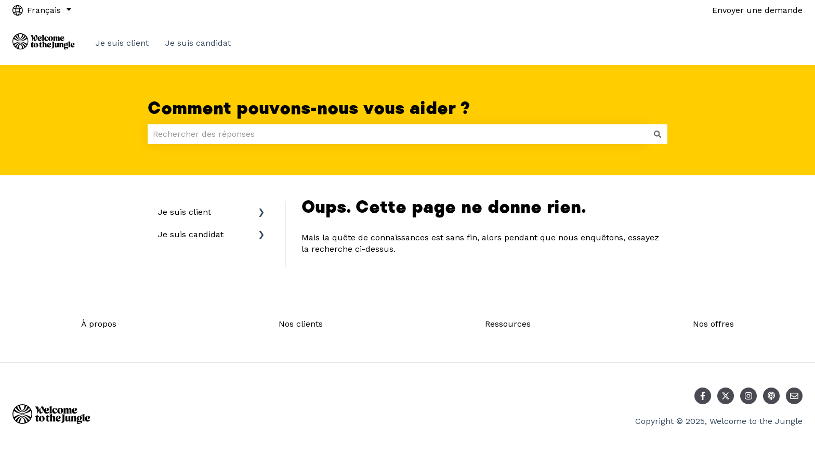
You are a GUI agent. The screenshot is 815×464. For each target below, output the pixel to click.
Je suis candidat (198, 43)
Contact (776, 43)
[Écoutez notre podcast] (771, 396)
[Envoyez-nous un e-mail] (794, 396)
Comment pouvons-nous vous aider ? (309, 109)
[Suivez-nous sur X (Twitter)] (725, 396)
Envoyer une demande (757, 10)
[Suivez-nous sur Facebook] (702, 396)
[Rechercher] (657, 134)
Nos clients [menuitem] (301, 324)
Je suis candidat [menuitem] (191, 234)
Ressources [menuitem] (508, 324)
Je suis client (122, 43)
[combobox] (398, 134)
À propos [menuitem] (98, 324)
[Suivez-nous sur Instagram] (748, 396)
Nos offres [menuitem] (713, 324)
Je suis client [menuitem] (184, 212)
